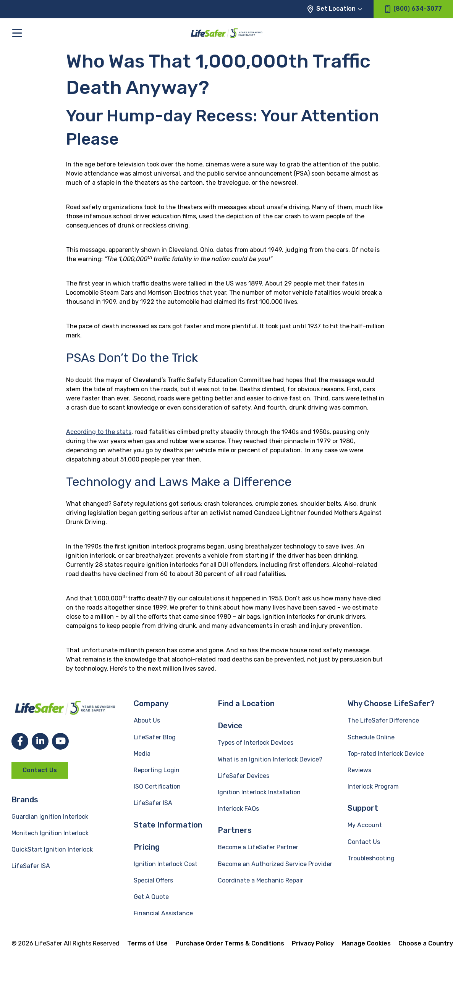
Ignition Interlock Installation (259, 792)
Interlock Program (373, 786)
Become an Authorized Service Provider (275, 864)
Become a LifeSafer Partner (258, 847)
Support (363, 808)
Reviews (359, 770)
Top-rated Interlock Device (386, 753)
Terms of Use (147, 943)
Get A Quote (151, 896)
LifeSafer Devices (243, 775)
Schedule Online (371, 737)
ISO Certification (157, 786)
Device (230, 725)
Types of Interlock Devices (255, 742)
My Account (365, 825)
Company (151, 703)
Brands (24, 799)
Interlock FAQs (238, 808)
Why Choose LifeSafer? (391, 703)
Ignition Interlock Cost (165, 864)
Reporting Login (157, 770)
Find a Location (246, 703)
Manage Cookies (366, 943)
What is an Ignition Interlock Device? (270, 759)
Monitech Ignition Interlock (50, 833)
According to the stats (98, 432)
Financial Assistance (163, 913)
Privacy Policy (313, 943)
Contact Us (40, 770)
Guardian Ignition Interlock (49, 816)
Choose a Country (425, 943)
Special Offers (153, 880)
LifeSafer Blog (155, 737)
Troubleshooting (371, 858)
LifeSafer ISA (30, 866)
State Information (168, 824)
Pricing (147, 847)
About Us (147, 720)
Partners (235, 830)
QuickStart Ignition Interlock (52, 849)
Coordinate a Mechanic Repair (260, 880)
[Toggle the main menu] (17, 33)
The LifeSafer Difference (383, 720)
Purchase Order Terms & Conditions (229, 943)
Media (142, 753)
